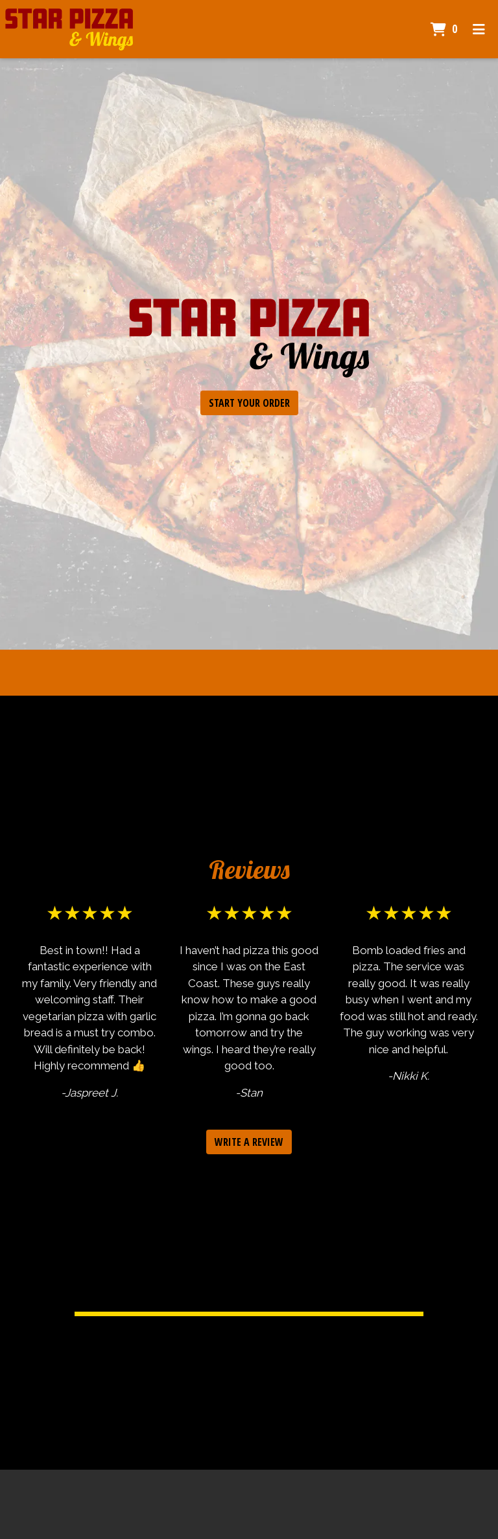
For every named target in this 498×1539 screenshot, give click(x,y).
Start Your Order (249, 403)
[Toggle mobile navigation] (479, 29)
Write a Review (249, 1142)
